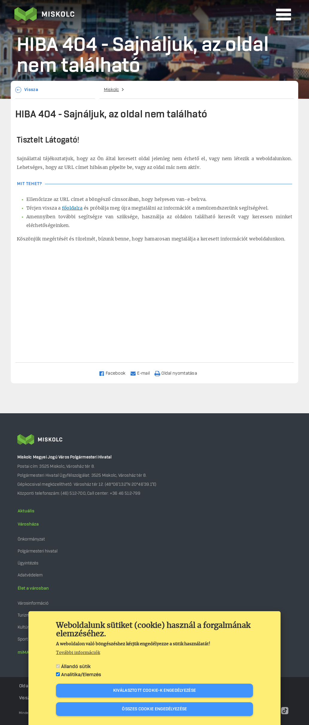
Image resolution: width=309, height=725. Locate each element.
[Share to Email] (143, 373)
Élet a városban (33, 588)
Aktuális (26, 511)
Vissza (31, 89)
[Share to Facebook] (114, 373)
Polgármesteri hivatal (37, 551)
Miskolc (111, 89)
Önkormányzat (31, 539)
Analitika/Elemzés (81, 674)
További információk (78, 653)
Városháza (28, 524)
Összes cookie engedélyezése (154, 709)
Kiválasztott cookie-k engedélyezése (154, 690)
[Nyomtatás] (178, 373)
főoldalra (72, 208)
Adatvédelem (30, 575)
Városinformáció (33, 603)
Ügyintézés (28, 563)
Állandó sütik (76, 666)
